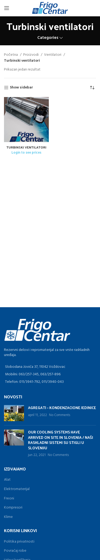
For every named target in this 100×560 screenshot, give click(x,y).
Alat (7, 480)
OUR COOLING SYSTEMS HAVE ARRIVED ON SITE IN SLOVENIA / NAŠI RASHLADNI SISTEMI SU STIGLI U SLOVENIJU (60, 440)
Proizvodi (31, 55)
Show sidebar (21, 88)
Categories (47, 38)
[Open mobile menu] (6, 8)
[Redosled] (92, 88)
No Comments (59, 415)
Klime (8, 517)
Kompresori (13, 508)
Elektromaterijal (17, 489)
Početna (11, 55)
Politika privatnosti (19, 542)
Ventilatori (53, 55)
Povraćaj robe (15, 551)
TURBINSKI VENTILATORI (26, 147)
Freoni (9, 498)
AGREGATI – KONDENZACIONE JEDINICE (62, 407)
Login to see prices (26, 152)
